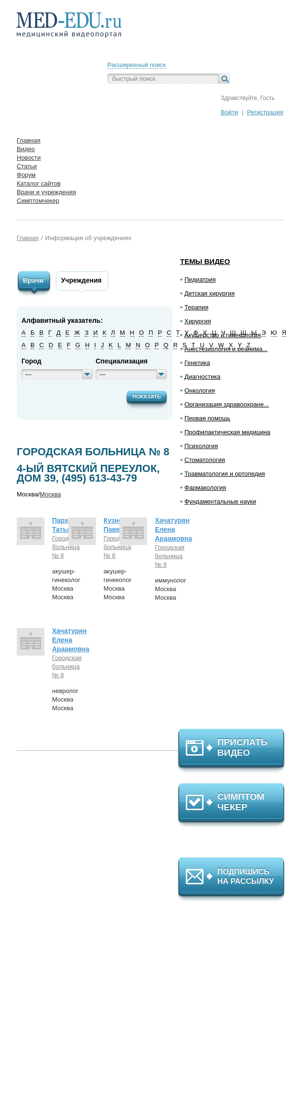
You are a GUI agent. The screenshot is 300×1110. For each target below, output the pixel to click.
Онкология (199, 390)
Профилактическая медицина (227, 432)
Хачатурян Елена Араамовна (173, 529)
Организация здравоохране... (226, 404)
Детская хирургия (209, 293)
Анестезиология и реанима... (226, 348)
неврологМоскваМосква (65, 699)
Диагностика (202, 376)
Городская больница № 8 (58, 547)
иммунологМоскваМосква (170, 589)
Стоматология (204, 459)
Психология (201, 446)
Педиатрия (200, 279)
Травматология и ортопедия (224, 473)
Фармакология (205, 487)
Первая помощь (207, 418)
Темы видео (205, 261)
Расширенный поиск (136, 64)
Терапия (196, 307)
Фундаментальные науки (220, 501)
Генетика (197, 362)
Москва (50, 494)
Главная (28, 238)
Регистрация (265, 112)
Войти (229, 112)
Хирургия (197, 321)
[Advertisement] (235, 621)
